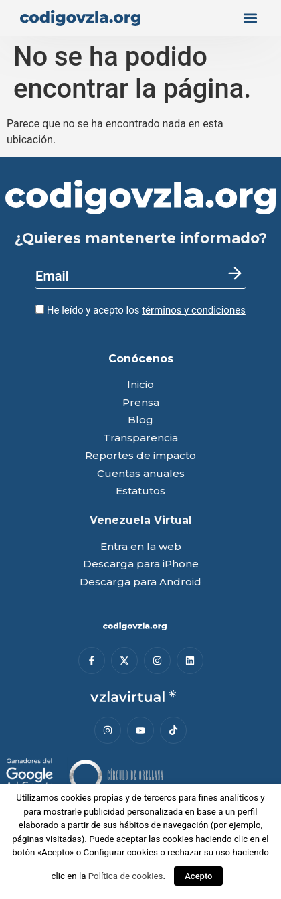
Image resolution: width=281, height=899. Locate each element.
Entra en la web (140, 547)
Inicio (140, 385)
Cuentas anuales (141, 474)
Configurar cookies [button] (121, 852)
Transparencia (140, 438)
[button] (250, 18)
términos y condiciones (194, 310)
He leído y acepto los (140, 310)
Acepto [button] (198, 876)
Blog (140, 420)
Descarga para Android (140, 582)
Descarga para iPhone (141, 564)
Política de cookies (125, 876)
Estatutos (140, 491)
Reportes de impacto (140, 456)
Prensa (140, 403)
